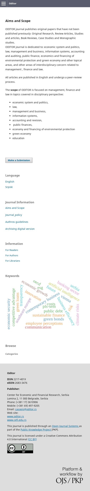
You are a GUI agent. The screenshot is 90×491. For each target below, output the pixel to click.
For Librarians (12, 260)
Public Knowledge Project (36, 429)
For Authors (11, 255)
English (9, 181)
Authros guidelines (16, 222)
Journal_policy (13, 215)
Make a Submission (19, 160)
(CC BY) (32, 439)
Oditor (12, 3)
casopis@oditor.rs (26, 409)
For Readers (11, 250)
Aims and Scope (14, 208)
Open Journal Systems (65, 426)
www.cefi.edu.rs (16, 420)
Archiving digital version (21, 228)
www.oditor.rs (15, 416)
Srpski (9, 187)
